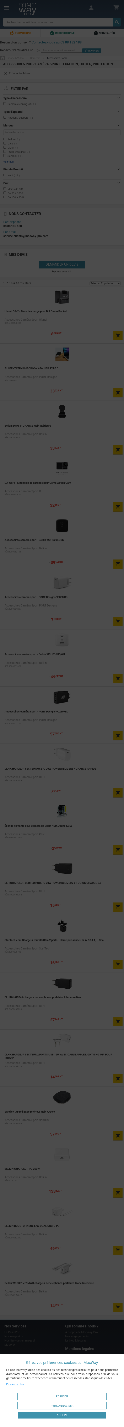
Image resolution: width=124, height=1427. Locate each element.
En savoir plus (15, 1384)
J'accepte (62, 1415)
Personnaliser (62, 1405)
